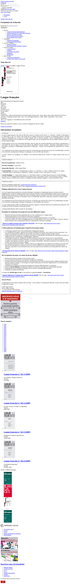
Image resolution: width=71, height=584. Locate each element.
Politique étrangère (11, 44)
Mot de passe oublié (10, 9)
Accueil (3, 65)
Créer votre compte (5, 12)
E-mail (3, 4)
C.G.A (5, 571)
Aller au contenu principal (7, 1)
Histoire (6, 30)
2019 (5, 334)
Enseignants (7, 15)
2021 (5, 331)
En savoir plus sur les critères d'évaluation (14, 250)
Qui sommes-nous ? (9, 529)
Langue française (11, 49)
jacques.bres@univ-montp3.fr (28, 184)
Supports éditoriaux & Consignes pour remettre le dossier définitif (20, 275)
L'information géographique (14, 41)
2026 (5, 324)
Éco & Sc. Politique (9, 43)
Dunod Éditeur (7, 535)
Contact (6, 530)
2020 (5, 333)
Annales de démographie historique (16, 31)
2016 (5, 338)
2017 (5, 337)
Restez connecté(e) (7, 7)
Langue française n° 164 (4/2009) (17, 461)
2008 (5, 350)
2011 (5, 345)
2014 (5, 341)
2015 (5, 340)
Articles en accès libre (6, 126)
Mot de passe (4, 6)
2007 (5, 351)
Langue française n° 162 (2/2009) (17, 403)
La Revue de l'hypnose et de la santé (16, 59)
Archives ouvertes (8, 568)
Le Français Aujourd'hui (13, 51)
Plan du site (7, 576)
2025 (5, 325)
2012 (5, 344)
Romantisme (10, 54)
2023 (5, 328)
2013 (5, 343)
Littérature (9, 53)
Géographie (7, 39)
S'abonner (3, 121)
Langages (9, 50)
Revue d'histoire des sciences (14, 37)
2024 (5, 327)
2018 (5, 335)
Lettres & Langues (8, 47)
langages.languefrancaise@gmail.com (35, 186)
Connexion (3, 2)
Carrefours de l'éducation (13, 57)
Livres (5, 16)
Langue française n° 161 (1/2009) (17, 374)
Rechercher (4, 25)
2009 (5, 348)
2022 (5, 330)
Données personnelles (9, 573)
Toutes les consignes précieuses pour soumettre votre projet (18, 223)
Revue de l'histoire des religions (15, 36)
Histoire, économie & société (14, 34)
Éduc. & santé (7, 56)
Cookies (6, 574)
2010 (5, 347)
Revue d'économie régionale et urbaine (17, 46)
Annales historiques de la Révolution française (18, 33)
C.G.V (5, 570)
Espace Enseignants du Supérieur (12, 533)
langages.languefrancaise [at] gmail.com (12, 291)
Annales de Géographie (13, 40)
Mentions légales (8, 567)
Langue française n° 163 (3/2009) (17, 432)
